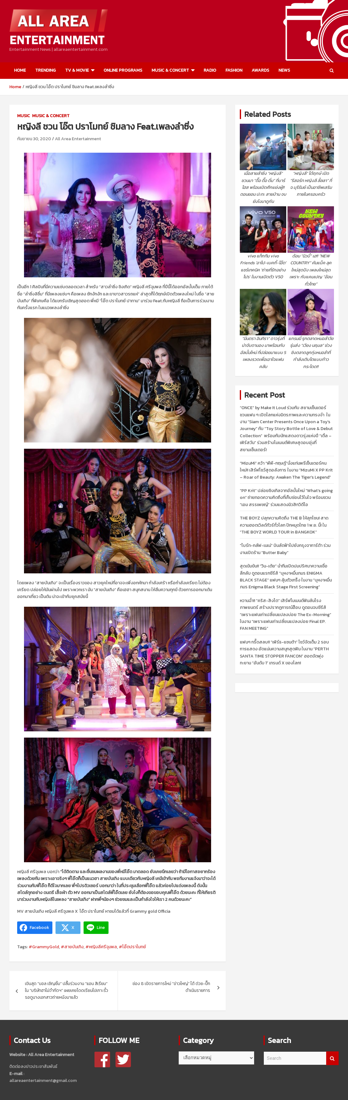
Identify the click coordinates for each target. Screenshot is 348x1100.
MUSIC (23, 115)
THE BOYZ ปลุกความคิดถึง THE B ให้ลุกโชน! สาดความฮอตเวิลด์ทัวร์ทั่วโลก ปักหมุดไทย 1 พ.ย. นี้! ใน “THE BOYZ (284, 525)
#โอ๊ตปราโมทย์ (132, 947)
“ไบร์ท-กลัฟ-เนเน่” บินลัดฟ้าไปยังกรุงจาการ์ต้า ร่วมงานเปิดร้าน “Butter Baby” (285, 549)
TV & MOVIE (77, 70)
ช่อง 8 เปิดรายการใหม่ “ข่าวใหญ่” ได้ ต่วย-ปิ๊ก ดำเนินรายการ (171, 987)
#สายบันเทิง (72, 947)
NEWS (284, 70)
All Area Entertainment (78, 139)
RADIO (210, 70)
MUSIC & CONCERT (170, 70)
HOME (20, 70)
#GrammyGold (44, 947)
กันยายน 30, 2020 (34, 139)
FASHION (233, 70)
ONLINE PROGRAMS (123, 70)
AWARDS (260, 70)
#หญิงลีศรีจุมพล (101, 947)
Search (332, 1058)
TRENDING (45, 70)
